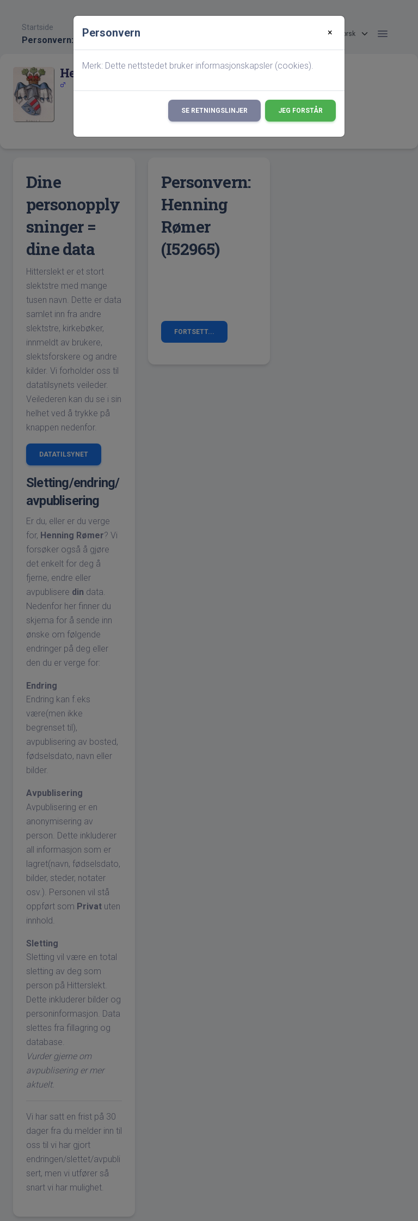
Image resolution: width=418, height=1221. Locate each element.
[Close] (330, 32)
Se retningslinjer (214, 110)
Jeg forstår (300, 110)
